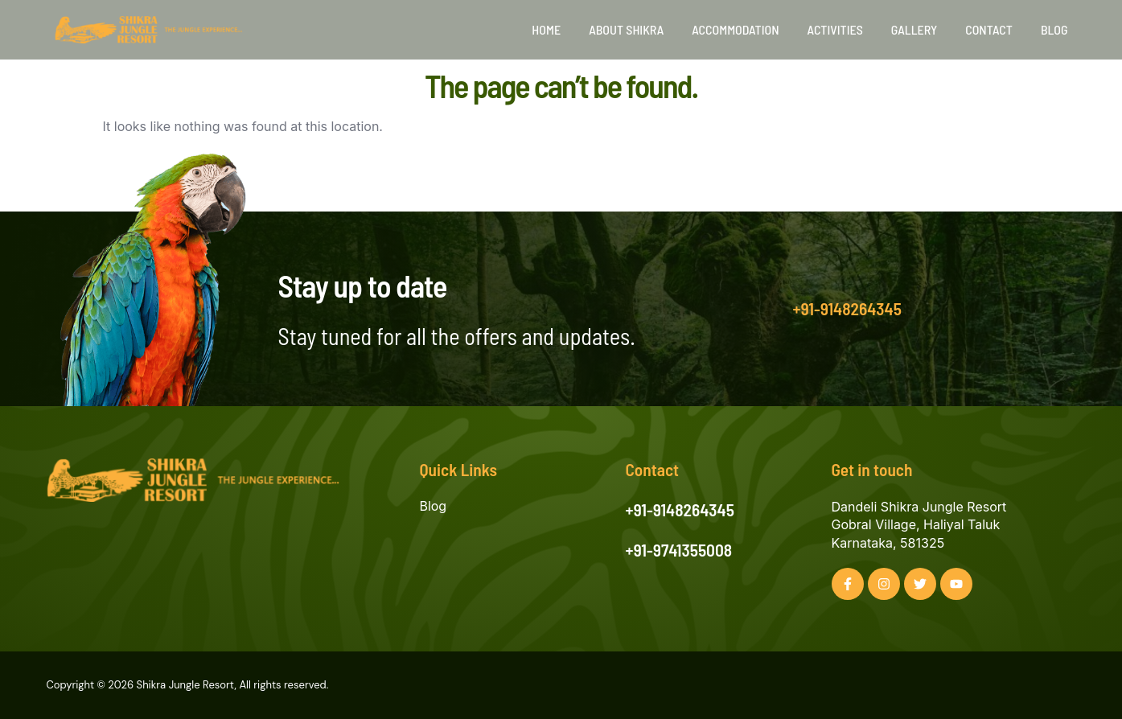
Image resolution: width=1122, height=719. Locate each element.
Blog (1054, 29)
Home (546, 29)
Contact (989, 29)
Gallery (914, 29)
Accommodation (735, 29)
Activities (835, 29)
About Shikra (626, 29)
